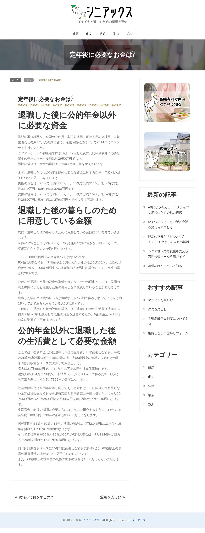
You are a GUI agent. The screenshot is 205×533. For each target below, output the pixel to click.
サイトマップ (137, 520)
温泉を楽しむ (110, 497)
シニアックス (91, 520)
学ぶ (116, 33)
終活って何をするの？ (36, 497)
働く (89, 33)
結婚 (102, 33)
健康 (75, 33)
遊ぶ (129, 33)
